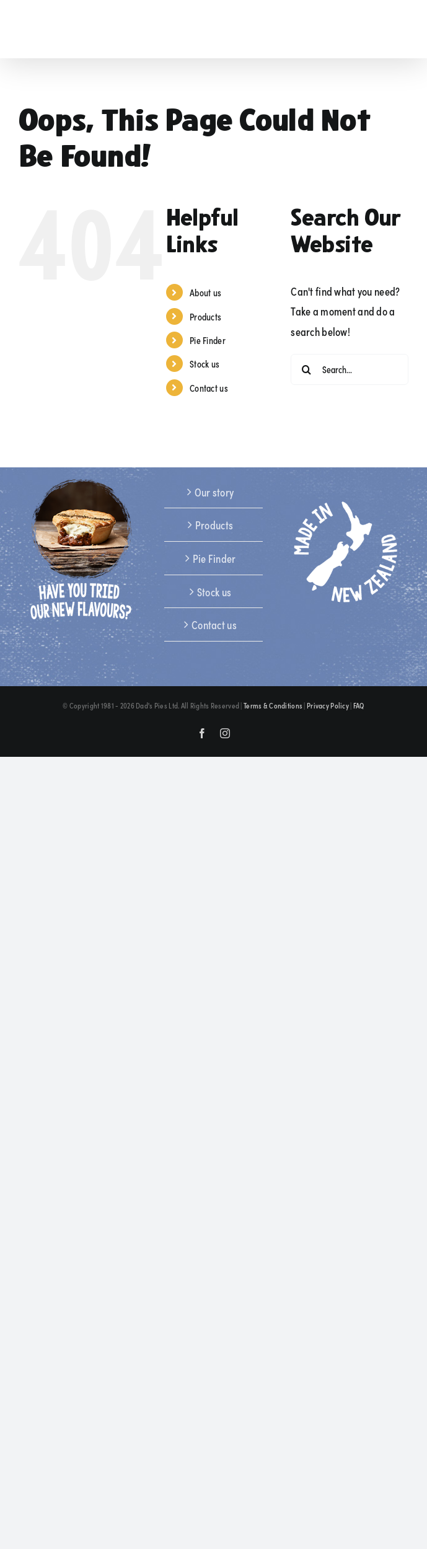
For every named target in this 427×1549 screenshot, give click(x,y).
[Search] (306, 369)
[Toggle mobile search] (376, 30)
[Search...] (349, 369)
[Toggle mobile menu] (401, 30)
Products (205, 316)
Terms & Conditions (273, 705)
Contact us (209, 387)
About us (205, 292)
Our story (214, 491)
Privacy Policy (328, 705)
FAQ (358, 705)
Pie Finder (208, 339)
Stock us (204, 363)
